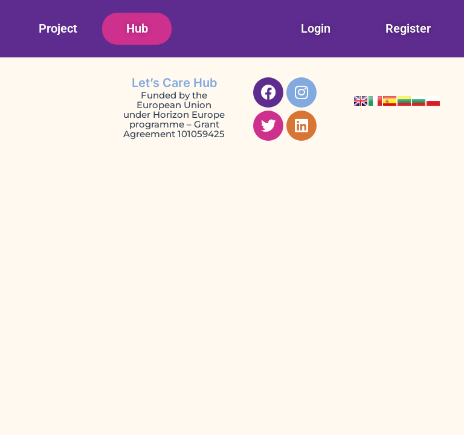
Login (315, 28)
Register (408, 28)
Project (58, 28)
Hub (137, 28)
